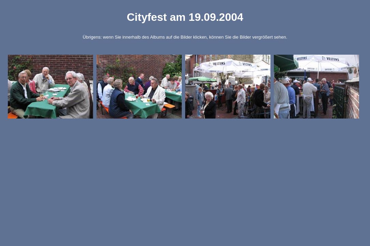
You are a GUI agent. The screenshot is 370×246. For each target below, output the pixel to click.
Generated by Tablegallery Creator (185, 126)
